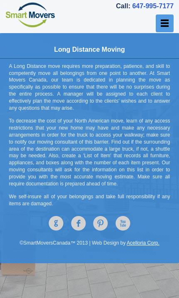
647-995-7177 (153, 6)
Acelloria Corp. (143, 243)
